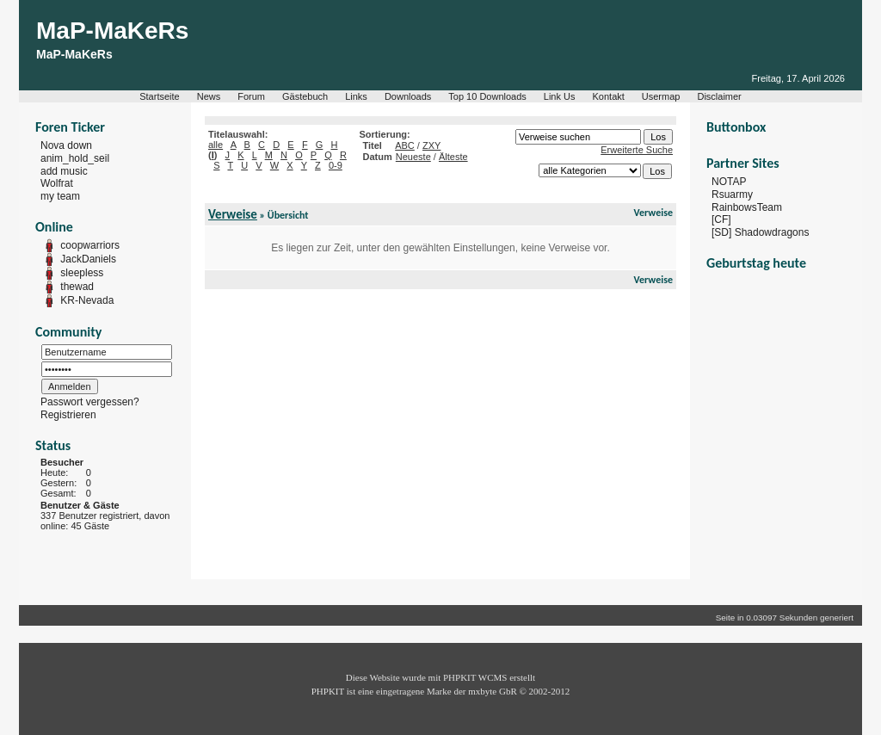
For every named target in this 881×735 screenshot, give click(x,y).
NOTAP (729, 182)
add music (64, 170)
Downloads (408, 96)
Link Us (560, 96)
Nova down (66, 145)
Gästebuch (305, 96)
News (209, 96)
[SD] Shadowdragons (760, 232)
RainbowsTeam (747, 207)
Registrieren (68, 415)
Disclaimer (719, 96)
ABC (405, 145)
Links (356, 96)
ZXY (431, 145)
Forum (251, 96)
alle (215, 144)
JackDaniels (88, 259)
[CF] (721, 219)
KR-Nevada (87, 300)
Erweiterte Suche (637, 150)
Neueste (413, 156)
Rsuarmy (732, 194)
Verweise (232, 214)
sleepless (81, 273)
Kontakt (609, 96)
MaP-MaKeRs (112, 30)
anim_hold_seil (74, 158)
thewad (77, 287)
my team (60, 196)
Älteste (453, 156)
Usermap (661, 96)
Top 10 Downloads (487, 96)
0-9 (335, 165)
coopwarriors (90, 245)
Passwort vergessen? (89, 402)
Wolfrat (56, 183)
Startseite (159, 96)
